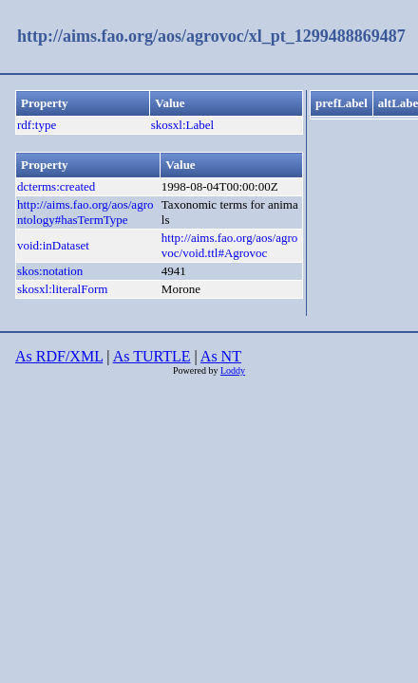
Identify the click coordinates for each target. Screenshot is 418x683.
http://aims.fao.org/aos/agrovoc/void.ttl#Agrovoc (229, 245)
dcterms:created (56, 186)
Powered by (196, 370)
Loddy (232, 370)
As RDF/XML (59, 356)
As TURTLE (152, 356)
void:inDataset (53, 245)
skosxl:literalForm (62, 289)
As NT (220, 356)
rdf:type (36, 125)
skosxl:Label (182, 125)
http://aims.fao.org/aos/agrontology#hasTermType (85, 212)
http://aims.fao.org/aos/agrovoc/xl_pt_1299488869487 (211, 36)
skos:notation (50, 271)
